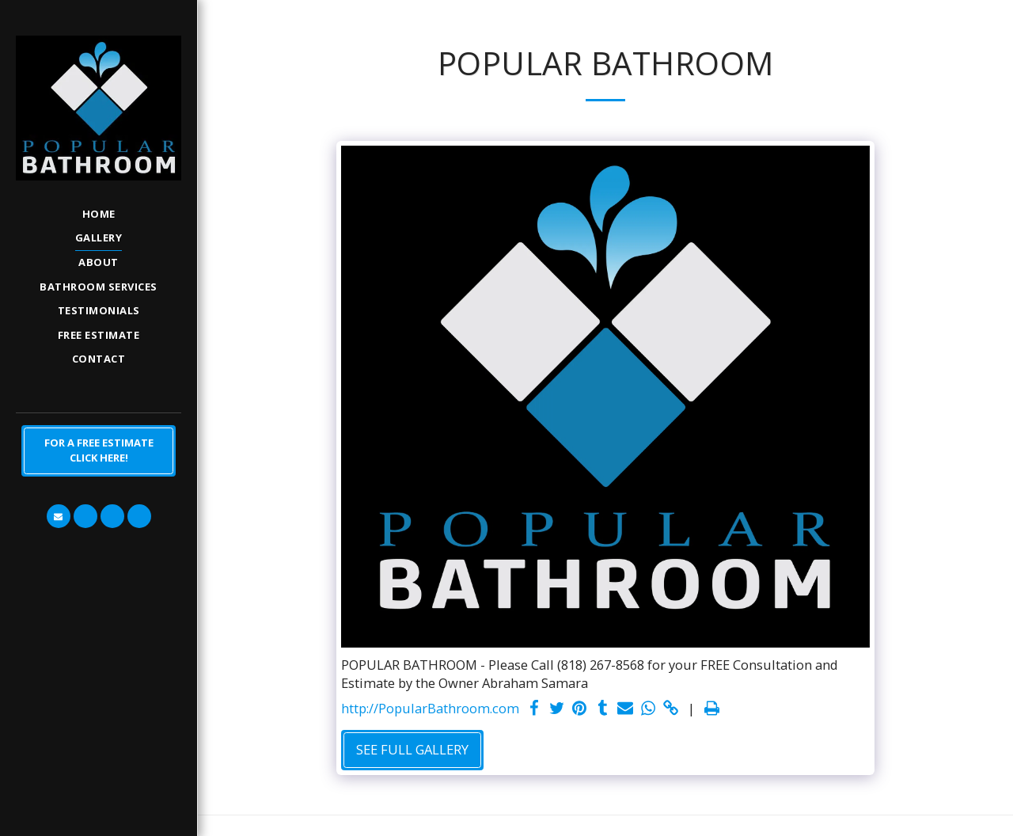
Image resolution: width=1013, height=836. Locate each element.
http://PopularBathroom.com (430, 708)
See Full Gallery (412, 749)
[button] (58, 516)
